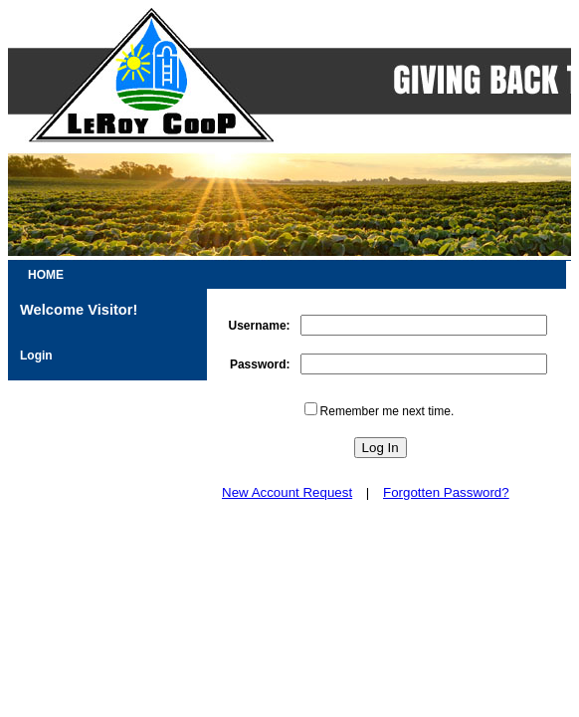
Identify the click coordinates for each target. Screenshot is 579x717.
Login (36, 355)
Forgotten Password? (446, 492)
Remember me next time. (387, 411)
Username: (259, 326)
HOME (46, 275)
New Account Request (287, 492)
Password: (260, 364)
